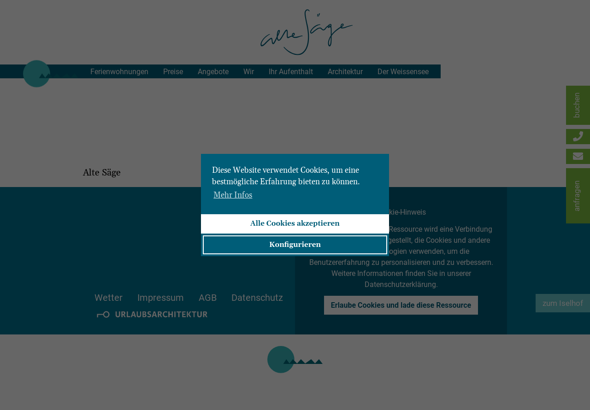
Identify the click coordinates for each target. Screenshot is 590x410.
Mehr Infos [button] (232, 195)
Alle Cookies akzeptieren (295, 223)
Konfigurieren (295, 244)
